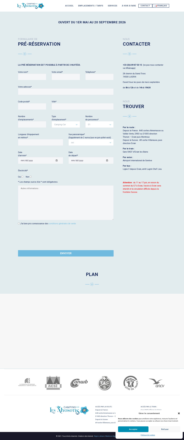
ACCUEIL (69, 6)
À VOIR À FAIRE (129, 6)
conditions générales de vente (62, 223)
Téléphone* (90, 72)
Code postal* (24, 101)
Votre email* (57, 72)
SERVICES (112, 6)
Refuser (165, 429)
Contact (145, 6)
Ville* (54, 101)
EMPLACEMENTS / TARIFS (90, 6)
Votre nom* (23, 72)
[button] (179, 413)
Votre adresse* (25, 87)
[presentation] (28, 236)
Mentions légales (111, 436)
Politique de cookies (148, 435)
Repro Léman (99, 436)
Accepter (133, 429)
